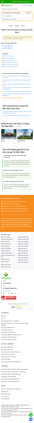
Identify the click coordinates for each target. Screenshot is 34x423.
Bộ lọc (23, 25)
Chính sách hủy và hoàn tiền (8, 354)
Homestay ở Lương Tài (8, 58)
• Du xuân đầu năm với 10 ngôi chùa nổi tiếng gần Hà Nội (16, 115)
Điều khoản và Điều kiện (7, 347)
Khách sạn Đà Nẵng (6, 248)
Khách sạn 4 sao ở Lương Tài (10, 64)
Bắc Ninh (9, 9)
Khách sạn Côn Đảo (23, 260)
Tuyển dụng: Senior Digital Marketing (10, 379)
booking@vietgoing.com (10, 288)
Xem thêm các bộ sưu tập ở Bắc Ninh (13, 98)
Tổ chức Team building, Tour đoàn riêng (11, 389)
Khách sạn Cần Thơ (23, 253)
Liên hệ (3, 318)
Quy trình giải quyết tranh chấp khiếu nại (11, 361)
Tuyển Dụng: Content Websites (8, 376)
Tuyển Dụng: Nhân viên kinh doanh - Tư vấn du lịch (13, 371)
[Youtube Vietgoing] (12, 293)
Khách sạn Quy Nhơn (23, 262)
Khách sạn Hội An (5, 250)
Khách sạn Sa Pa (5, 241)
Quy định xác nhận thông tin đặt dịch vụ (11, 352)
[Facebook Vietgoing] (3, 293)
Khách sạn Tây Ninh (23, 250)
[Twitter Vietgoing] (9, 293)
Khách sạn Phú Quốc (23, 255)
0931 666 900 (27, 5)
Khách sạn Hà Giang (23, 241)
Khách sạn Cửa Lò (22, 248)
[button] (14, 143)
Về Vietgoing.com (5, 398)
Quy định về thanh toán (6, 349)
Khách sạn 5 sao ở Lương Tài (10, 66)
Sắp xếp (17, 25)
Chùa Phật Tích (21, 141)
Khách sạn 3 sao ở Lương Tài (10, 62)
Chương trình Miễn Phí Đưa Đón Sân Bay (11, 334)
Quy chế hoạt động (5, 359)
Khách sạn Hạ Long (6, 243)
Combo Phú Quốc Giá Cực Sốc (22, 1)
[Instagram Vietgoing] (6, 293)
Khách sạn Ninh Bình (23, 237)
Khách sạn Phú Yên (6, 264)
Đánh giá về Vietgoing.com (7, 327)
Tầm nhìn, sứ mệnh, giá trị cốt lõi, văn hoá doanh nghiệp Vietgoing (14, 324)
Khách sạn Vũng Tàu (23, 257)
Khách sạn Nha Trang (6, 253)
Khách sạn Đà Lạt (5, 259)
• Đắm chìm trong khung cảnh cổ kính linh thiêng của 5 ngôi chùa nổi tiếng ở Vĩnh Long (17, 112)
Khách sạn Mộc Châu (23, 239)
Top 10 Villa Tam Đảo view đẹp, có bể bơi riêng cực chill (17, 91)
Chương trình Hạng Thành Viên (8, 339)
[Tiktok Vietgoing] (15, 293)
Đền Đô (3, 141)
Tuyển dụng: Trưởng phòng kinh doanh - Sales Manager (14, 369)
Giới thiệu (3, 316)
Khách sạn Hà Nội (5, 237)
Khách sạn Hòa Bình (23, 243)
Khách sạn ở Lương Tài (8, 60)
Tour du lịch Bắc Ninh (7, 46)
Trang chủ (3, 9)
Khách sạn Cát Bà (5, 246)
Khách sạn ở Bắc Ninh (7, 45)
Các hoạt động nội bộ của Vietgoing (10, 321)
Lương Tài (15, 9)
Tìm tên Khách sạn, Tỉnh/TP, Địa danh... (12, 13)
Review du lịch (4, 391)
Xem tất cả (18, 126)
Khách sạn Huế (5, 261)
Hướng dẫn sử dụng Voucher (8, 332)
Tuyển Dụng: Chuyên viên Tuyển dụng (10, 381)
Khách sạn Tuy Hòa (6, 267)
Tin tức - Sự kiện (5, 396)
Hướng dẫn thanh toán (6, 330)
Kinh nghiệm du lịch (6, 393)
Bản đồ (10, 25)
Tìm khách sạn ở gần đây (9, 19)
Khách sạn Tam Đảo (23, 246)
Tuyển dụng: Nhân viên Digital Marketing (11, 374)
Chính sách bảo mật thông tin (8, 356)
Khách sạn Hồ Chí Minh (7, 239)
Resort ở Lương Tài (7, 56)
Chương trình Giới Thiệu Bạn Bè (9, 337)
